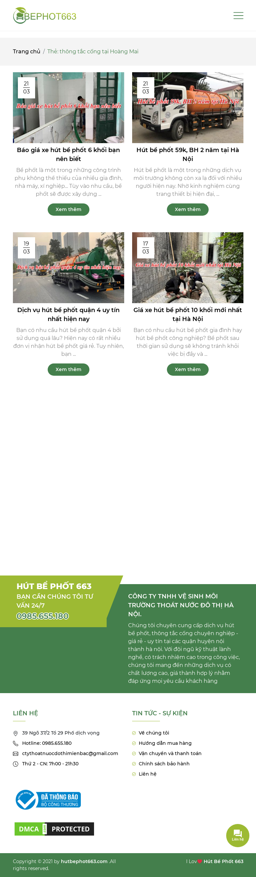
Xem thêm (68, 209)
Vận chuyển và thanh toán (170, 753)
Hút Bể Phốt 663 (223, 861)
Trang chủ (26, 51)
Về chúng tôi (154, 733)
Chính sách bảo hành (164, 764)
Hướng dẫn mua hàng (165, 743)
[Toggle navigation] (238, 16)
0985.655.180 (43, 616)
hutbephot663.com (84, 861)
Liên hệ (148, 774)
